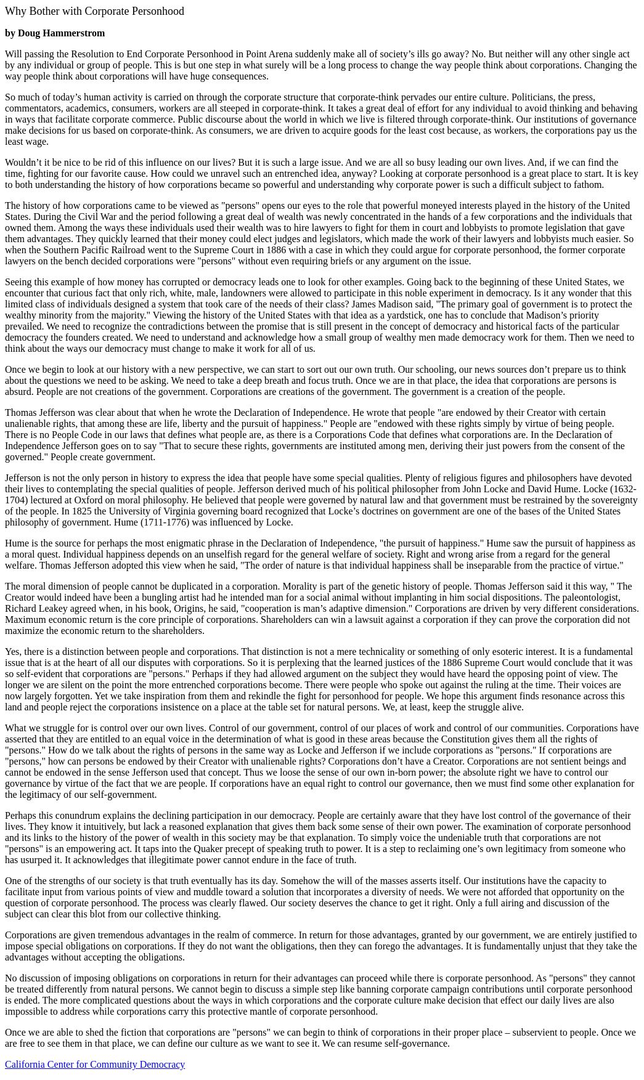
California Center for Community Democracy (95, 1064)
